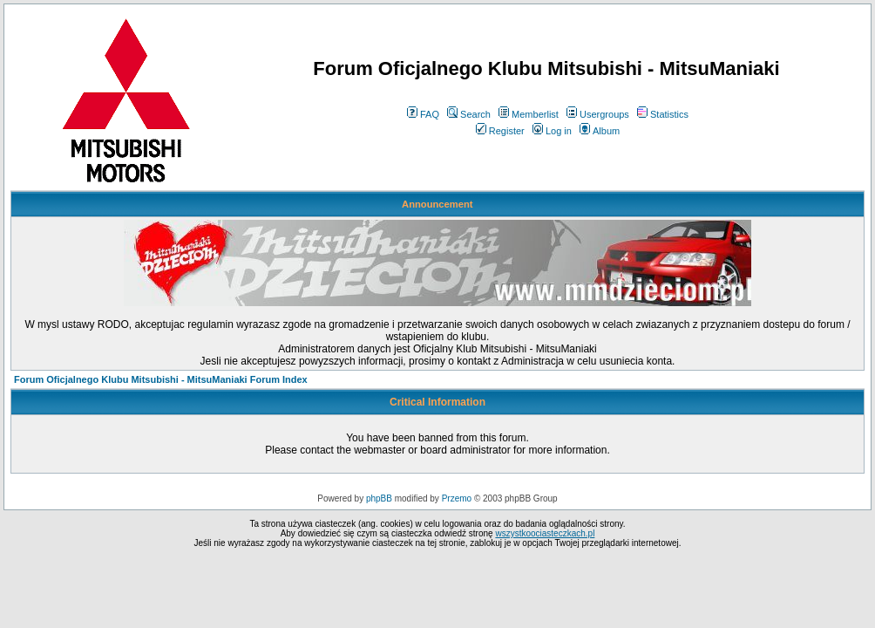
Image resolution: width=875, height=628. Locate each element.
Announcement (437, 204)
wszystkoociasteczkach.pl (544, 533)
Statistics (662, 114)
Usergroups (597, 114)
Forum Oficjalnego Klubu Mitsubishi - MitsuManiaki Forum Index (161, 379)
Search (469, 114)
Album (600, 131)
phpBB (379, 498)
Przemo (456, 498)
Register (500, 131)
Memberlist (529, 114)
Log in (552, 131)
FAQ (423, 114)
